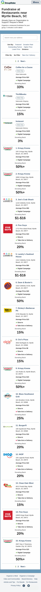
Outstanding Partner (15, 47)
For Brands (20, 582)
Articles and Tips (9, 582)
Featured (18, 44)
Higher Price (28, 47)
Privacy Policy (15, 585)
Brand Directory (27, 579)
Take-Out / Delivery (28, 55)
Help (35, 579)
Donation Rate (28, 44)
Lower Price (16, 49)
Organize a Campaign (27, 576)
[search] (20, 37)
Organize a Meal (12, 576)
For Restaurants (31, 582)
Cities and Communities (12, 579)
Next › (23, 61)
